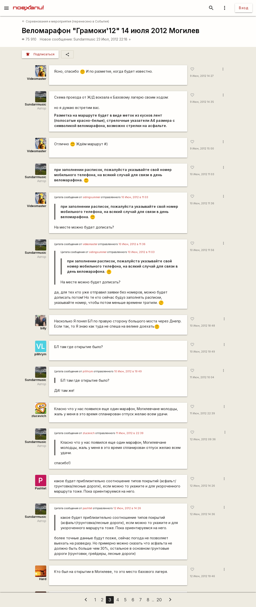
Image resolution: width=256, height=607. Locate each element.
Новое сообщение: (56, 39)
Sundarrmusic (84, 39)
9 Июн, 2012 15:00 (202, 148)
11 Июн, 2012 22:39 (202, 413)
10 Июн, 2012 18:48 (202, 325)
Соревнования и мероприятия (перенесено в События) (65, 21)
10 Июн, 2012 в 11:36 (132, 244)
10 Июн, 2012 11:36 (202, 203)
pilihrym (40, 354)
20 (159, 599)
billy (43, 328)
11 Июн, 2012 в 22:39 (129, 433)
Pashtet (40, 488)
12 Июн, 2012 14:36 (202, 514)
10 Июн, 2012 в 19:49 (128, 371)
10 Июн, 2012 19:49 (202, 351)
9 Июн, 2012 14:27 (202, 76)
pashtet (87, 508)
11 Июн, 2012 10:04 (202, 377)
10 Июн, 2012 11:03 (202, 174)
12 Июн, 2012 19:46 (202, 576)
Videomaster (36, 79)
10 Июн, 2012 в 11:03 (134, 197)
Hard (42, 579)
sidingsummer (91, 197)
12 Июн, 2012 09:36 (203, 439)
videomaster (90, 244)
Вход (243, 8)
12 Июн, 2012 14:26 (202, 485)
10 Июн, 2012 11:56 (202, 250)
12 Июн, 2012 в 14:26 (127, 508)
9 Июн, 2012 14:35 (202, 102)
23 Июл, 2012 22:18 (113, 39)
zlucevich (38, 416)
